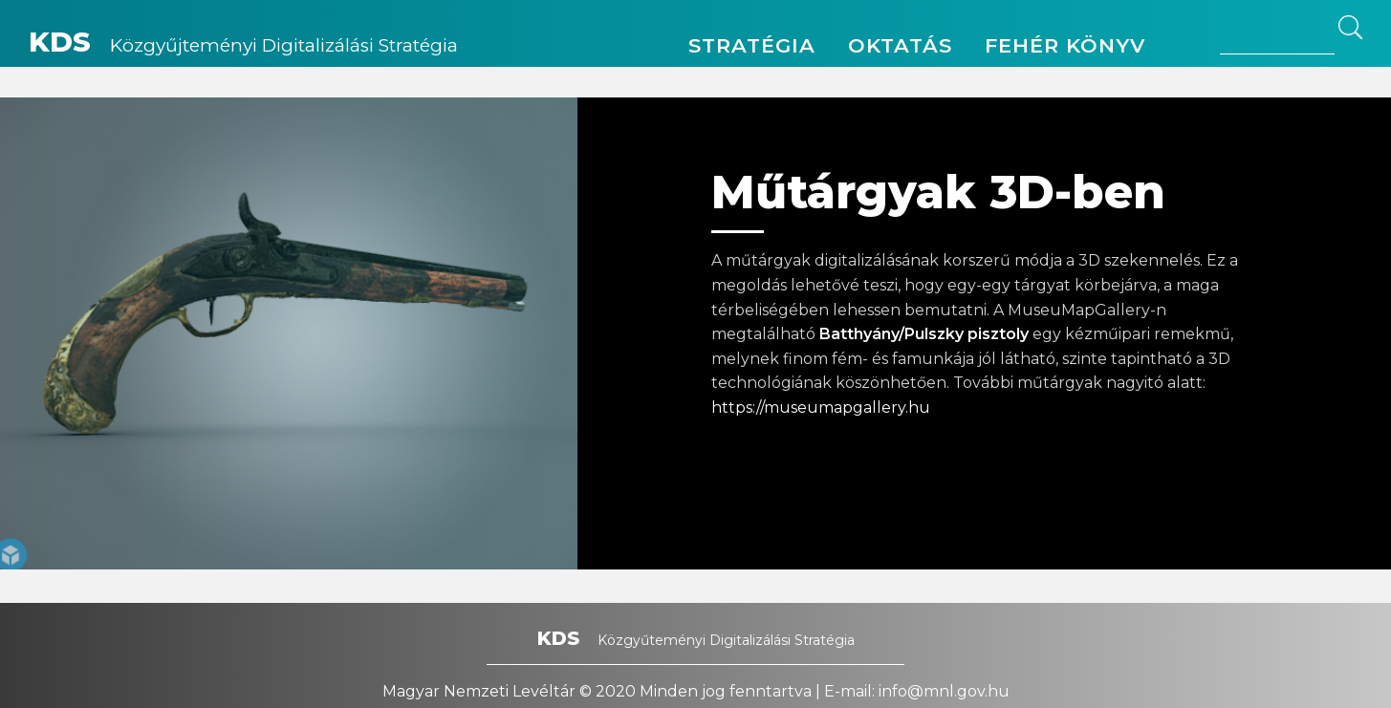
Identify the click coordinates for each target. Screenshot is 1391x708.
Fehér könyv (1065, 45)
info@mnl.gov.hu (944, 691)
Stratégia (751, 45)
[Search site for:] (1277, 34)
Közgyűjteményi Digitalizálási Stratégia (243, 45)
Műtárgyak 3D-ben (938, 192)
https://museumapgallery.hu (820, 407)
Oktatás (900, 45)
